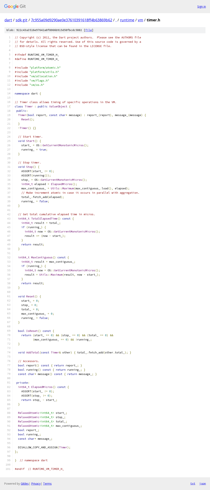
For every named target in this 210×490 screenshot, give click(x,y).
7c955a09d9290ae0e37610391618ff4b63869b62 (71, 19)
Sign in (201, 6)
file (88, 30)
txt (192, 483)
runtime (127, 19)
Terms (47, 483)
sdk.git (21, 19)
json (202, 483)
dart (8, 19)
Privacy (36, 483)
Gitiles (25, 483)
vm (140, 19)
